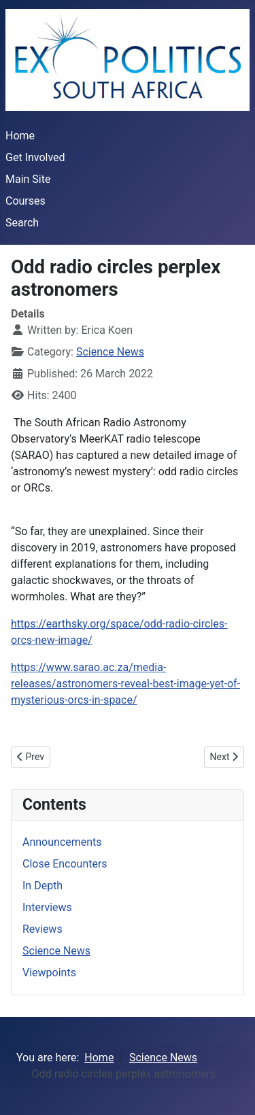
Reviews (42, 929)
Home (20, 135)
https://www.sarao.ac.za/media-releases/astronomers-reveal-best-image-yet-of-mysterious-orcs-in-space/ (125, 683)
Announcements (62, 842)
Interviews (47, 907)
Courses (25, 200)
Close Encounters (64, 863)
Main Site (27, 179)
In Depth (42, 885)
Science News (110, 351)
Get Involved (35, 157)
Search (22, 222)
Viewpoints (49, 972)
